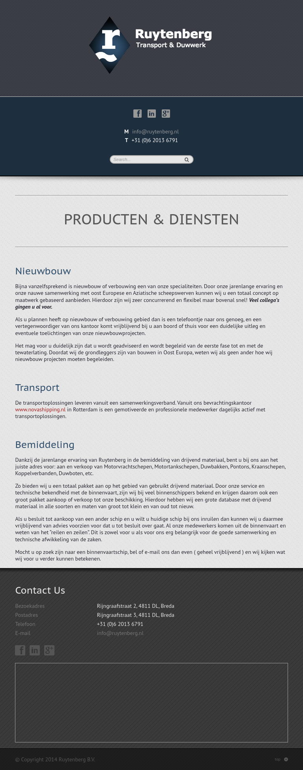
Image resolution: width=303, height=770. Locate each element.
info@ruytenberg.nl (155, 131)
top (281, 759)
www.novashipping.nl (40, 409)
